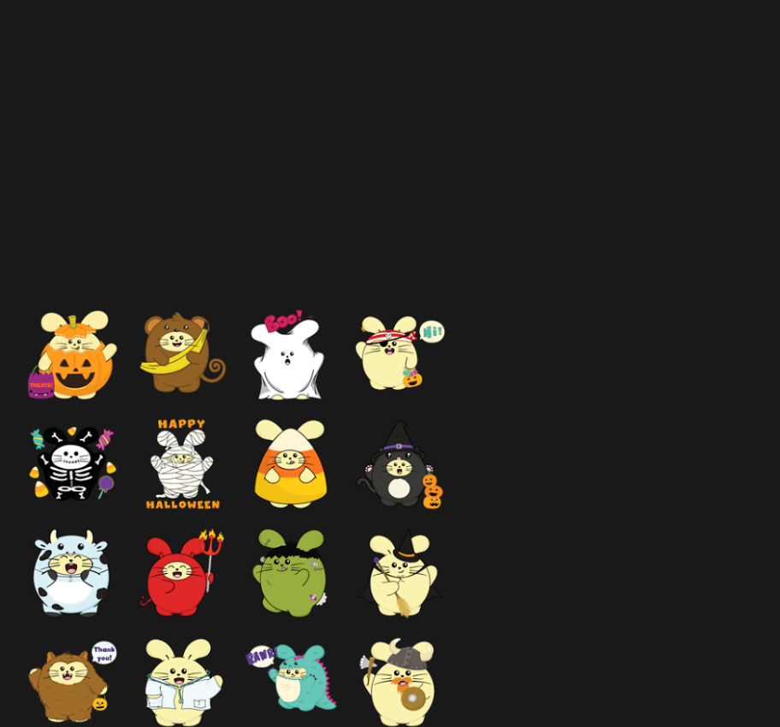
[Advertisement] (298, 184)
